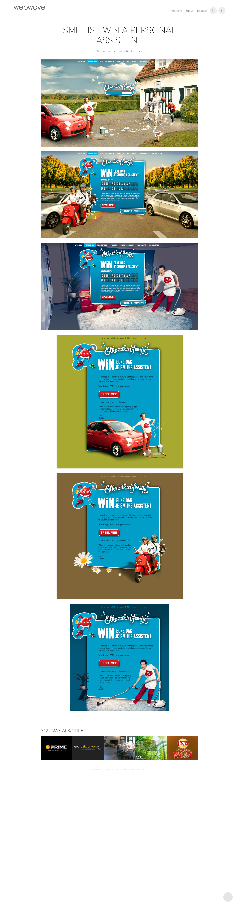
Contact (202, 11)
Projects (176, 11)
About (189, 11)
